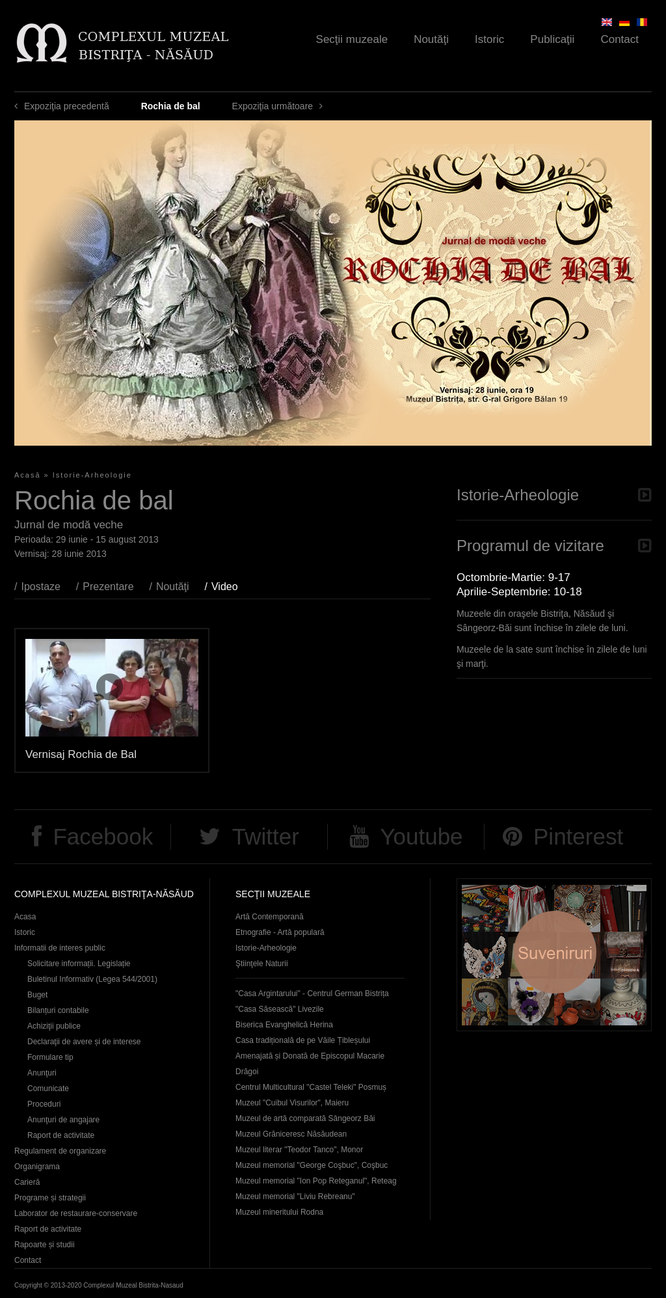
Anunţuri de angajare (63, 1119)
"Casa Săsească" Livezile (279, 1009)
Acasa (25, 916)
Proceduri (43, 1104)
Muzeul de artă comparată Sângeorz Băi (305, 1118)
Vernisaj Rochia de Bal (81, 754)
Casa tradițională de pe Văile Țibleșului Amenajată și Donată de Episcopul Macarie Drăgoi (309, 1056)
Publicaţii (552, 39)
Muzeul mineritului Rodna (279, 1212)
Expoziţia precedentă (66, 106)
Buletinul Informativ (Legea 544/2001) (92, 979)
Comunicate (48, 1088)
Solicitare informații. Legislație (79, 963)
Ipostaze (40, 586)
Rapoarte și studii (44, 1244)
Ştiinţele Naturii (261, 963)
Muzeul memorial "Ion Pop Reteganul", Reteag (316, 1180)
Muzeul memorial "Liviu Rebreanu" (295, 1196)
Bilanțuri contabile (58, 1010)
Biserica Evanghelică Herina (284, 1024)
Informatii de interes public (59, 948)
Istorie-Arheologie (92, 475)
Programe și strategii (50, 1197)
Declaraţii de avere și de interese (84, 1041)
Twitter (265, 836)
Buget (37, 994)
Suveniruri (554, 954)
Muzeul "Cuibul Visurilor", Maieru (292, 1102)
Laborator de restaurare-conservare (75, 1213)
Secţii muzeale (352, 39)
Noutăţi (431, 39)
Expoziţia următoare (272, 106)
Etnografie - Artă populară (280, 932)
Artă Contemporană (269, 916)
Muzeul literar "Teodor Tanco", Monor (299, 1149)
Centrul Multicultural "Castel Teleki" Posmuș (310, 1087)
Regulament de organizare (60, 1151)
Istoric (489, 39)
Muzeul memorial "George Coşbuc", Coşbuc (311, 1165)
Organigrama (37, 1166)
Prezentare (108, 586)
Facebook (103, 836)
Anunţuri (42, 1072)
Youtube (421, 836)
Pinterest (578, 836)
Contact (619, 39)
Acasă (27, 475)
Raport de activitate (60, 1135)
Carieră (27, 1182)
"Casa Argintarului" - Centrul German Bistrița (312, 993)
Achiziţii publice (54, 1026)
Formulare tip (50, 1057)
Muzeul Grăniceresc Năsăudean (291, 1134)
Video (231, 586)
